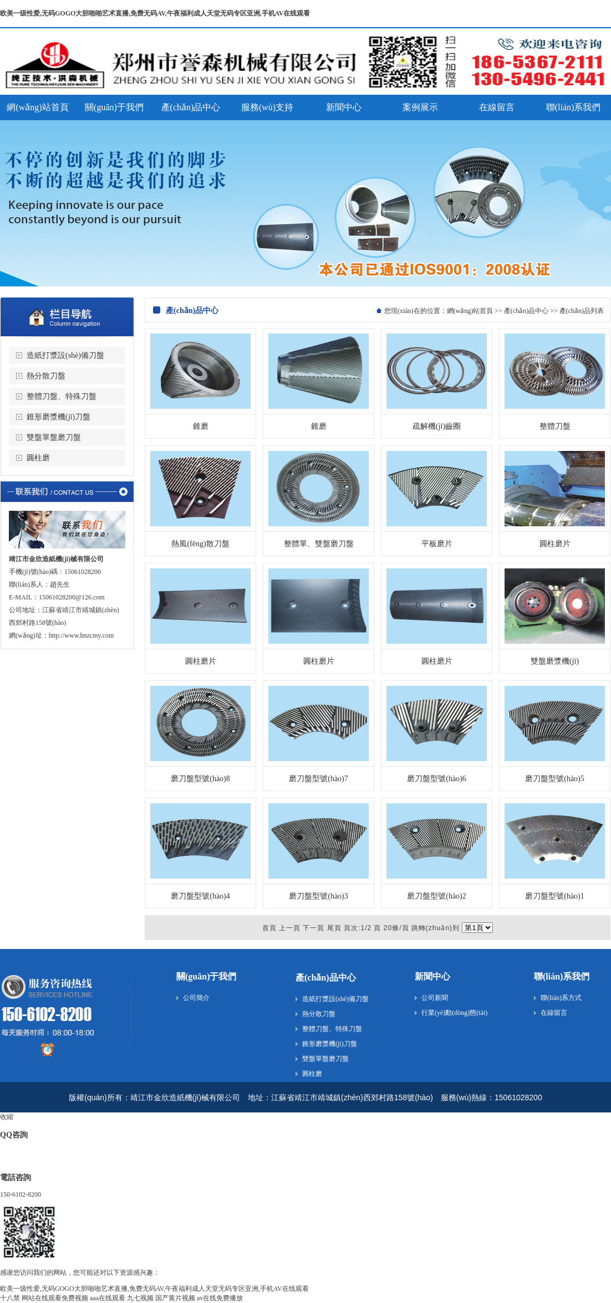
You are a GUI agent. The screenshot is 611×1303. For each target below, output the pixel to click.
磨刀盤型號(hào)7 (318, 778)
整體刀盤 (555, 426)
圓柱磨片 (555, 544)
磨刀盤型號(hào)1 (554, 896)
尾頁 (334, 928)
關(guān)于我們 (206, 976)
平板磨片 (436, 544)
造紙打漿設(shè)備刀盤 (65, 355)
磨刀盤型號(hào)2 (436, 896)
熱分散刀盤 (46, 376)
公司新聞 (434, 998)
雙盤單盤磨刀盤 (54, 437)
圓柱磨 (38, 458)
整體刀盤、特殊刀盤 (332, 1029)
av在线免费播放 (220, 1298)
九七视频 (140, 1298)
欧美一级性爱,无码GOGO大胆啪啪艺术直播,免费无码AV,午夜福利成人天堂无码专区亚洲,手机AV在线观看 (155, 13)
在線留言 (554, 1013)
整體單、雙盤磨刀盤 (319, 544)
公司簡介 (196, 998)
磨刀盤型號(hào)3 (318, 896)
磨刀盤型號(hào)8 (200, 778)
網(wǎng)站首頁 (470, 311)
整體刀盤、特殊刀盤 (61, 396)
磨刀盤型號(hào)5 (554, 778)
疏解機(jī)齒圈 (437, 426)
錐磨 (200, 426)
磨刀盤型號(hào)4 (200, 896)
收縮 (6, 1117)
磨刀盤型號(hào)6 (436, 778)
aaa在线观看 (107, 1298)
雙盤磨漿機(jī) (555, 661)
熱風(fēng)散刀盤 (200, 544)
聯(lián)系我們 (561, 976)
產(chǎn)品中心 (526, 311)
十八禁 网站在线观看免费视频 (44, 1298)
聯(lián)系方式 (561, 998)
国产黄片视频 (175, 1298)
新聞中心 (432, 976)
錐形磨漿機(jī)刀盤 (58, 417)
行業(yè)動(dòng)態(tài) (454, 1013)
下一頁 (313, 928)
